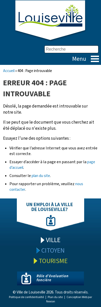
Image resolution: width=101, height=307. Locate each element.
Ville (53, 240)
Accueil (9, 71)
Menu (95, 59)
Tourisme (53, 261)
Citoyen (53, 250)
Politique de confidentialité (26, 297)
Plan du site (55, 297)
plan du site (41, 176)
